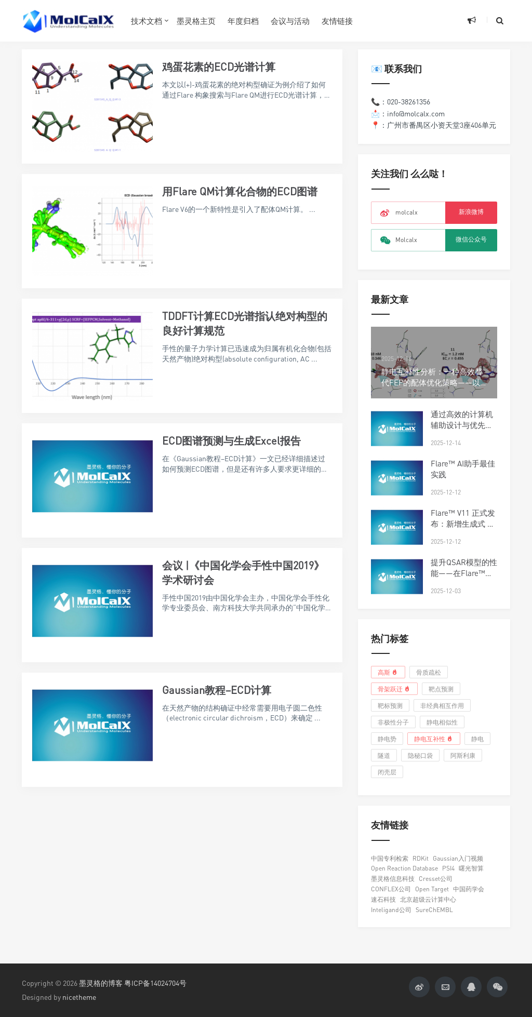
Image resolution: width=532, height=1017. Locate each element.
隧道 (384, 755)
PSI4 (448, 868)
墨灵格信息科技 (393, 878)
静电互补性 (434, 738)
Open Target (432, 889)
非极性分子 (393, 722)
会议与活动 (290, 20)
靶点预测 (441, 689)
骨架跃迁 (394, 689)
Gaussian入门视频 (458, 858)
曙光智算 (471, 868)
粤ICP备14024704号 (155, 983)
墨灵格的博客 (101, 983)
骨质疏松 (428, 672)
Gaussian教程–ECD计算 (216, 690)
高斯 (388, 672)
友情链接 (337, 20)
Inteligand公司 (391, 910)
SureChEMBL (434, 910)
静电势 (387, 739)
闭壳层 (387, 772)
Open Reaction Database (404, 868)
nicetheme (79, 997)
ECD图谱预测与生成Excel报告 (231, 440)
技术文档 (146, 20)
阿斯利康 (462, 755)
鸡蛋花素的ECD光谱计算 (218, 66)
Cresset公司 (436, 878)
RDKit (421, 858)
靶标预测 (390, 706)
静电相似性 (442, 722)
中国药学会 (468, 889)
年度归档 (243, 20)
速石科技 (383, 899)
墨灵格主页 (196, 20)
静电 (477, 739)
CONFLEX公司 (391, 889)
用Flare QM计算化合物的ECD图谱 (239, 191)
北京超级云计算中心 (428, 899)
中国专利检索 (389, 858)
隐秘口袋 (420, 755)
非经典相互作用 (442, 706)
